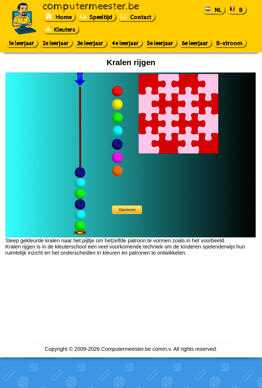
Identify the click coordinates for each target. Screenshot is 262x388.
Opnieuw (127, 209)
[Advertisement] (23, 157)
